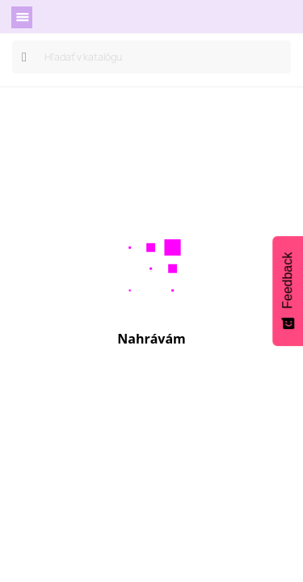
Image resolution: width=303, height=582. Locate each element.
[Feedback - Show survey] (287, 291)
